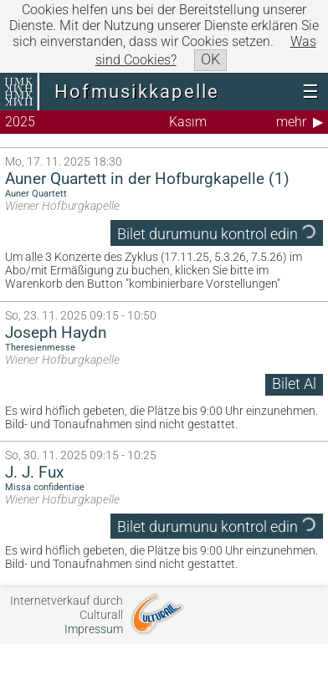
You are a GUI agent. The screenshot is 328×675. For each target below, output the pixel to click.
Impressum (93, 629)
